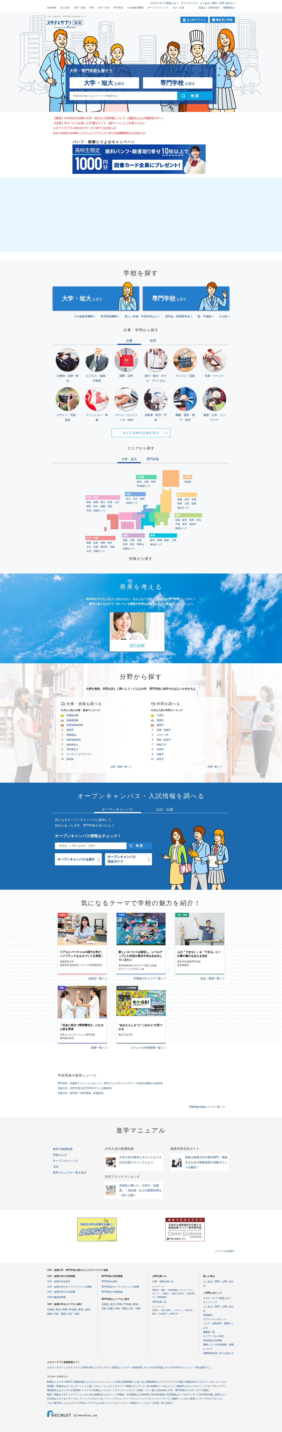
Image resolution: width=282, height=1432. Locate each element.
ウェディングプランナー (79, 754)
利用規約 (207, 1315)
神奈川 (192, 524)
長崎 (102, 542)
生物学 (160, 749)
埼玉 (198, 520)
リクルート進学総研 (131, 1367)
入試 (56, 1166)
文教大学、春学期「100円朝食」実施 (81, 1093)
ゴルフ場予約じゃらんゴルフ (62, 1403)
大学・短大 (104, 7)
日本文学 (189, 1310)
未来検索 (51, 7)
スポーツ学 (162, 734)
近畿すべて (129, 548)
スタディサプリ (55, 1367)
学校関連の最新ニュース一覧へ (205, 1106)
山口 (117, 502)
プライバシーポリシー (215, 1319)
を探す (104, 83)
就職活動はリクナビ (156, 1381)
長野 (153, 481)
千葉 (177, 524)
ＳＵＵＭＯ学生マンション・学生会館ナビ (186, 1367)
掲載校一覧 (209, 1332)
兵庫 (125, 544)
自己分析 (65, 7)
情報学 (160, 754)
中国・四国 (59, 1313)
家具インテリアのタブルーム (206, 1398)
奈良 (132, 544)
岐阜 (152, 540)
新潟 (139, 481)
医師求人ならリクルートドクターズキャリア (200, 1386)
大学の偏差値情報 (56, 1297)
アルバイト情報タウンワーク (129, 1386)
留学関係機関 (109, 316)
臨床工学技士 (178, 1293)
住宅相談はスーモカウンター (182, 1394)
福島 (194, 503)
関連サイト (137, 1403)
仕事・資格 (79, 7)
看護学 (160, 720)
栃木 (184, 520)
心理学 (160, 715)
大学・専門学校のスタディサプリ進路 (188, 1390)
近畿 (49, 1313)
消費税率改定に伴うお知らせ (218, 1353)
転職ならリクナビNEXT (59, 1381)
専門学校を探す (109, 1281)
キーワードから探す (213, 1336)
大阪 (139, 540)
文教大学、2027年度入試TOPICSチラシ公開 (85, 1088)
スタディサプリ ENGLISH (79, 1367)
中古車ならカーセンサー (60, 1398)
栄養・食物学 (164, 730)
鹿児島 (104, 546)
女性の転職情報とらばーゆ (130, 1381)
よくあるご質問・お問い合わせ (216, 3)
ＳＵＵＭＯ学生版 (153, 1367)
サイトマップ (188, 3)
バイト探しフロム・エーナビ (97, 1386)
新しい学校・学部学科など (141, 316)
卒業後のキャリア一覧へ (148, 978)
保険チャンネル (180, 1398)
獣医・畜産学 (164, 739)
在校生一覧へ (96, 978)
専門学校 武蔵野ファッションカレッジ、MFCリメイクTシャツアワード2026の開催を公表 (110, 1083)
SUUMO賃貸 (158, 1394)
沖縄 (112, 546)
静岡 (159, 540)
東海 (80, 1309)
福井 (142, 498)
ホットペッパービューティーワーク (151, 1398)
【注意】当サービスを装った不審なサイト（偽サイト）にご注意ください (99, 123)
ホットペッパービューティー (115, 1398)
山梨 (146, 481)
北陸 (87, 1309)
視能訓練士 (162, 1297)
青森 (179, 499)
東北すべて (183, 507)
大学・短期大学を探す (58, 1281)
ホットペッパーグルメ (86, 1398)
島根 (95, 502)
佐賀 (95, 542)
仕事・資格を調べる (163, 1281)
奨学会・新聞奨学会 (177, 316)
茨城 (177, 520)
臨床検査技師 (74, 739)
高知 (110, 506)
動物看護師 (72, 720)
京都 (132, 540)
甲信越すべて (144, 486)
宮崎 (95, 546)
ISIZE (168, 1403)
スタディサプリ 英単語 (107, 1367)
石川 (135, 498)
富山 (128, 498)
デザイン (178, 1310)
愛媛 (102, 506)
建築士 (166, 1293)
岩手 (186, 499)
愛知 (166, 540)
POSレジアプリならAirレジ (94, 1403)
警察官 (70, 730)
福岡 (88, 542)
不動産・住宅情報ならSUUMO (133, 1394)
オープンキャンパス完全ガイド (122, 859)
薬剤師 (70, 759)
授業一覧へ (98, 1047)
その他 (223, 316)
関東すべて (181, 528)
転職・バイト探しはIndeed (152, 1390)
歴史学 (160, 759)
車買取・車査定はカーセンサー (63, 1386)
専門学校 (118, 7)
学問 (91, 7)
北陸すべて (132, 503)
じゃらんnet (86, 1394)
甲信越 (72, 1309)
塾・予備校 (204, 316)
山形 (186, 503)
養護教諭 (71, 734)
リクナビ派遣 (176, 1381)
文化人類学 (166, 1310)
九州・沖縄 (73, 1313)
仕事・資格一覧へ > (120, 766)
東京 (184, 524)
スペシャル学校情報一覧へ (147, 1047)
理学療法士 (72, 749)
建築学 (160, 725)
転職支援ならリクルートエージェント (94, 1381)
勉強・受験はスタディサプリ (62, 1394)
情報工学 (161, 744)
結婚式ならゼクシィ (104, 1394)
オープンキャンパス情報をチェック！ (88, 836)
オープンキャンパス (157, 7)
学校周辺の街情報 (212, 1340)
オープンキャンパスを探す (76, 859)
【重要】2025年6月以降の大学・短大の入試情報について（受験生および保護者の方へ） (109, 118)
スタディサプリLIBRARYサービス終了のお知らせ (84, 128)
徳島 (88, 506)
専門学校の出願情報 (112, 1291)
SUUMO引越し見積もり (211, 1394)
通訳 (163, 1290)
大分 (88, 546)
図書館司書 (72, 715)
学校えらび (60, 1154)
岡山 (102, 502)
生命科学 (163, 1314)
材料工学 (174, 1314)
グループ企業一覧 (154, 1403)
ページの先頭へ (227, 1251)
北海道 (187, 481)
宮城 (194, 499)
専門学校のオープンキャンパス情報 (120, 1286)
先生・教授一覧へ (211, 978)
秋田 (179, 503)
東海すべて (156, 544)
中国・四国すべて (95, 510)
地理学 (155, 1310)
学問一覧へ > (214, 766)
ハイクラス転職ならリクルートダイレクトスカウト (109, 1390)
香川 (95, 506)
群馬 (191, 520)
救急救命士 (72, 744)
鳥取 (88, 502)
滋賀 (125, 540)
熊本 (110, 542)
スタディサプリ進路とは (163, 3)
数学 (154, 1314)
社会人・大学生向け (209, 7)
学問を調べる (159, 1301)
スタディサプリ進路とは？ (217, 1298)
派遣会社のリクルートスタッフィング (205, 1381)
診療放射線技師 (75, 725)
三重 (173, 540)
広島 (110, 502)
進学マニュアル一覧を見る (70, 1172)
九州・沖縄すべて (95, 551)
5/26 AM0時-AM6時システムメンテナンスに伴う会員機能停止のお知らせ (99, 133)
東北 (58, 1309)
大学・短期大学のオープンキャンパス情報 (69, 1286)
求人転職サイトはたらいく (161, 1386)
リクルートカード (119, 1403)
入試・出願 (178, 7)
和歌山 (140, 544)
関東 (65, 1309)
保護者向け (229, 7)
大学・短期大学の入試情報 (61, 1291)
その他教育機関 (135, 7)
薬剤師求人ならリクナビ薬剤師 (63, 1390)
